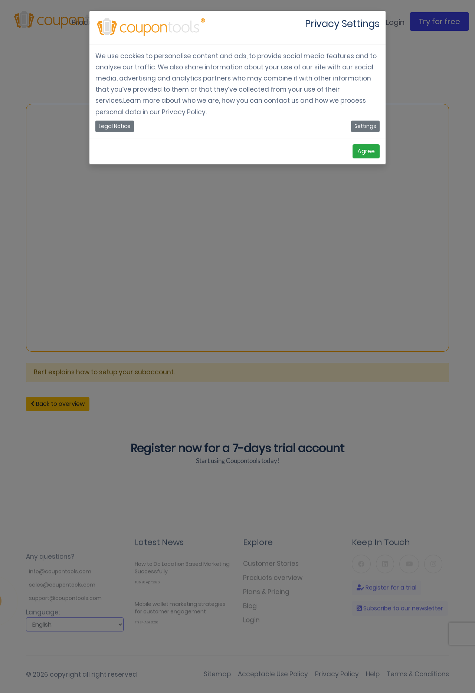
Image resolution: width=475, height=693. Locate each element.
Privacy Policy (184, 112)
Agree (366, 151)
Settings (365, 126)
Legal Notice (115, 126)
